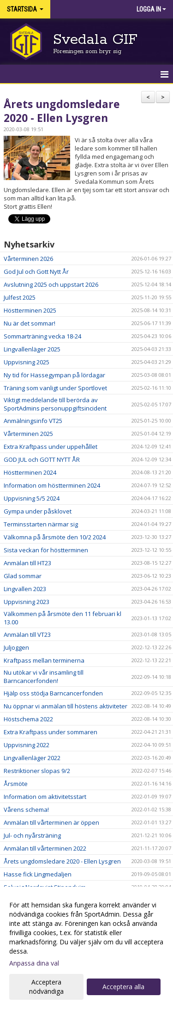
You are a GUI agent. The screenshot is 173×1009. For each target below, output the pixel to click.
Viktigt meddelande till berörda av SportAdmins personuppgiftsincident (55, 404)
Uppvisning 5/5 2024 (32, 498)
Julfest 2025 (20, 297)
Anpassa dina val (34, 963)
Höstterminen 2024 (30, 472)
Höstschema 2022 (28, 719)
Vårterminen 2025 (28, 433)
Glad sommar (23, 576)
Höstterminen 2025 (30, 310)
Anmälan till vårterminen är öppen (51, 822)
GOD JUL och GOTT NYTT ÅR (42, 459)
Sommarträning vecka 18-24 (42, 336)
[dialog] (86, 948)
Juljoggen (16, 647)
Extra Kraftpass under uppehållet (50, 446)
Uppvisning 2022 (26, 745)
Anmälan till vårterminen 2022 (45, 848)
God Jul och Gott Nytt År (36, 271)
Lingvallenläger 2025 (32, 349)
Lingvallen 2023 (25, 589)
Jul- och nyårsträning (32, 835)
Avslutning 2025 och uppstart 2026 (51, 284)
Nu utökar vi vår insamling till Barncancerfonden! (44, 676)
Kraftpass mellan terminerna (44, 660)
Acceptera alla (123, 986)
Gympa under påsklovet (38, 511)
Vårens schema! (26, 809)
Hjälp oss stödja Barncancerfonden (53, 693)
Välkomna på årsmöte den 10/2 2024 (55, 537)
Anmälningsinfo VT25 (33, 421)
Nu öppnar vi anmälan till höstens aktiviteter (65, 706)
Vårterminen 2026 (28, 258)
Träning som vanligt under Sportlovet (55, 388)
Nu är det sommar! (29, 323)
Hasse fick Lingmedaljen (38, 874)
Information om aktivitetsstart (45, 796)
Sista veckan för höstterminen (46, 550)
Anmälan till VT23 (27, 634)
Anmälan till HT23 (27, 563)
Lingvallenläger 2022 (32, 758)
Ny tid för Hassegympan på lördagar (54, 375)
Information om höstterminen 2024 (52, 485)
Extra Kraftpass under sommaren (50, 732)
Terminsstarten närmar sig (41, 524)
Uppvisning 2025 (26, 362)
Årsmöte (16, 783)
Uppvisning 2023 (26, 602)
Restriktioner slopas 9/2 (37, 771)
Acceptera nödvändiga (46, 987)
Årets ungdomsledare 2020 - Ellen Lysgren (62, 111)
